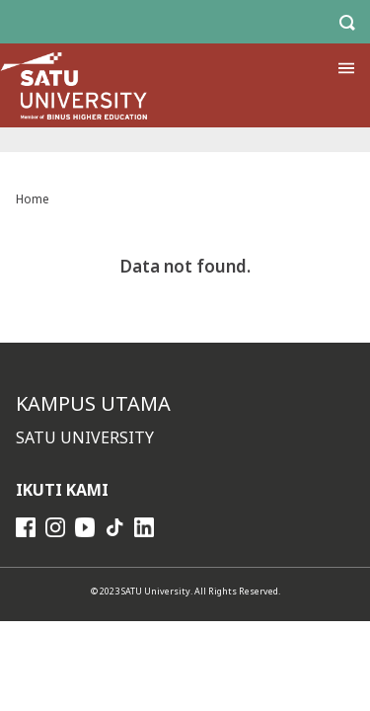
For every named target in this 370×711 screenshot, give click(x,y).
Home (32, 199)
